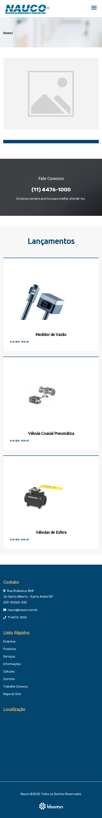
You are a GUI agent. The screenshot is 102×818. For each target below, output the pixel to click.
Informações (12, 664)
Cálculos (9, 671)
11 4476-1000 (17, 617)
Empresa (9, 641)
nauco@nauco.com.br (23, 610)
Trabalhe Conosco (15, 686)
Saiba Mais (19, 341)
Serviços (9, 656)
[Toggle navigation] (94, 8)
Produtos (9, 649)
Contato (9, 679)
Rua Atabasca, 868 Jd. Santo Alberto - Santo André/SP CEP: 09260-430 (28, 596)
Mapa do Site (12, 694)
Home (7, 33)
